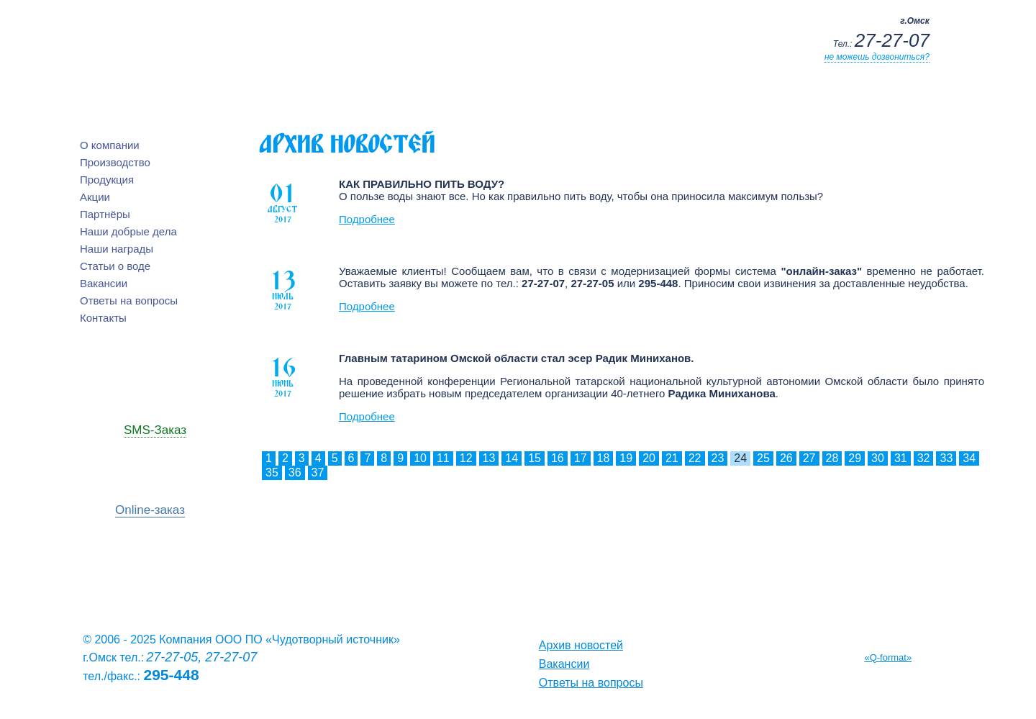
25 (763, 458)
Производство (115, 162)
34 (969, 458)
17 (580, 458)
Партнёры (105, 214)
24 (740, 458)
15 (534, 458)
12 (466, 458)
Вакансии (103, 283)
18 (603, 458)
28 (832, 458)
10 (420, 458)
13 (489, 458)
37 (318, 472)
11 (443, 458)
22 (695, 458)
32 (923, 458)
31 (900, 458)
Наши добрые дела (128, 231)
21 (671, 458)
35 (271, 472)
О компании (110, 145)
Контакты (103, 318)
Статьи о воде (115, 266)
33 (946, 458)
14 (511, 458)
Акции (95, 197)
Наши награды (116, 249)
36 (294, 472)
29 (854, 458)
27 (809, 458)
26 (786, 458)
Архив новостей (581, 645)
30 (877, 458)
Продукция (107, 179)
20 (648, 458)
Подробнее (367, 219)
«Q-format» (888, 657)
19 (625, 458)
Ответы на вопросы (129, 300)
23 (718, 458)
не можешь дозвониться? (877, 57)
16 (557, 458)
